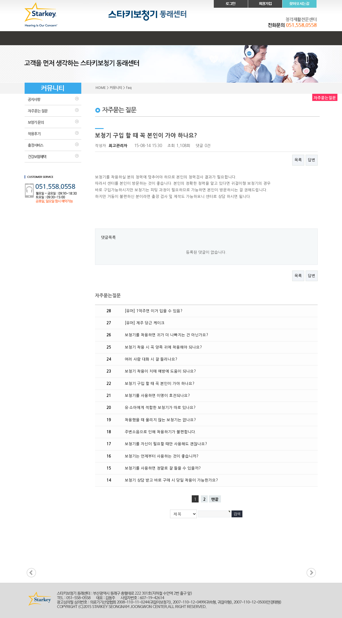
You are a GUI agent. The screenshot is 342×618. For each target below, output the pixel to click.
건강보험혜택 (53, 156)
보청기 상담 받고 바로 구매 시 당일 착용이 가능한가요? (171, 480)
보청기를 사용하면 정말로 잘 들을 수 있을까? (163, 468)
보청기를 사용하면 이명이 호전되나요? (157, 396)
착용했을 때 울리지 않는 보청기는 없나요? (160, 420)
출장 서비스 (53, 145)
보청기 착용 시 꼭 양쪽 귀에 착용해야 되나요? (163, 347)
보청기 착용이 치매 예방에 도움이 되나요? (160, 371)
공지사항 (53, 99)
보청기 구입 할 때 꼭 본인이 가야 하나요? (159, 383)
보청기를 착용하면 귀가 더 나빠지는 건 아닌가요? (166, 335)
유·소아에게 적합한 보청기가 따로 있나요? (160, 408)
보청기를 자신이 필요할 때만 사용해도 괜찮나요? (166, 444)
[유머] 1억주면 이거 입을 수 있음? (153, 311)
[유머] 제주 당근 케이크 (145, 323)
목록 (298, 160)
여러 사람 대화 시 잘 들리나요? (151, 359)
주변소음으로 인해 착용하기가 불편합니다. (160, 432)
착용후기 (53, 134)
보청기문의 (53, 122)
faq (53, 111)
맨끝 (215, 499)
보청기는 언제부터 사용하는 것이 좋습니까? (161, 456)
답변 (311, 160)
